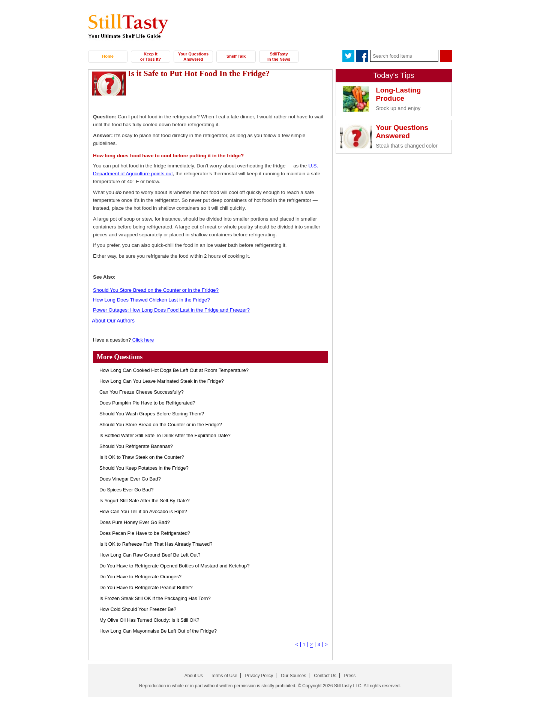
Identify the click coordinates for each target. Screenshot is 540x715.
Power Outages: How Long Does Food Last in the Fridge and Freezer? (171, 310)
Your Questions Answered (193, 56)
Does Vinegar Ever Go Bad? (130, 478)
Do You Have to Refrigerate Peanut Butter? (146, 587)
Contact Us (325, 675)
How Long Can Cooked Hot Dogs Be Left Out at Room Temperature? (174, 370)
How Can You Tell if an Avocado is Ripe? (143, 511)
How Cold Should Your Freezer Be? (137, 609)
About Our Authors (112, 320)
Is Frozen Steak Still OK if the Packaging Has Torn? (155, 598)
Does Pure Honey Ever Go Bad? (134, 522)
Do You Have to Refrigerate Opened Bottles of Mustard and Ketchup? (174, 565)
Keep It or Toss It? (150, 56)
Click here (142, 339)
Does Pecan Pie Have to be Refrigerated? (144, 533)
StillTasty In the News (278, 56)
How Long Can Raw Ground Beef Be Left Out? (150, 554)
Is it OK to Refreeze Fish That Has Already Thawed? (156, 543)
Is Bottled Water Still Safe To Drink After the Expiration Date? (165, 435)
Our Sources (293, 675)
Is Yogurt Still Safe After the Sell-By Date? (144, 500)
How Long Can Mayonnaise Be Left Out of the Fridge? (158, 630)
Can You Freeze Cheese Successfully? (141, 391)
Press (350, 675)
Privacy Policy (259, 675)
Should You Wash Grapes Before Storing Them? (151, 413)
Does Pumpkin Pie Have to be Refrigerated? (147, 402)
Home (108, 56)
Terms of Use (224, 675)
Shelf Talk (236, 56)
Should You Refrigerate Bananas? (136, 446)
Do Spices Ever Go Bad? (126, 489)
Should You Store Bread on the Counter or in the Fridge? (156, 290)
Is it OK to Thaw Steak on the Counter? (141, 457)
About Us (193, 675)
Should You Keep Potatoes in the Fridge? (144, 467)
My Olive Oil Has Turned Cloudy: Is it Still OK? (149, 619)
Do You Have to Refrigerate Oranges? (140, 576)
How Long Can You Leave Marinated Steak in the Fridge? (161, 381)
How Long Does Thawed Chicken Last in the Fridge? (151, 300)
